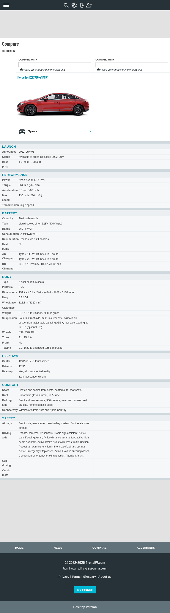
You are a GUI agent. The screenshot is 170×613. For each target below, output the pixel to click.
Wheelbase (9, 302)
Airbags (7, 423)
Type (5, 281)
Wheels (6, 332)
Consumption (10, 233)
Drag (5, 297)
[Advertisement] (85, 24)
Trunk (5, 337)
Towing (6, 347)
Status (6, 156)
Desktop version (85, 607)
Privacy (64, 576)
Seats (5, 390)
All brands (146, 547)
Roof (5, 395)
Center (6, 361)
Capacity (7, 218)
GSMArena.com (95, 568)
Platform (7, 287)
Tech (5, 223)
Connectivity (10, 410)
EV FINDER (85, 589)
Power (6, 179)
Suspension (9, 318)
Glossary (89, 576)
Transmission (10, 205)
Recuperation (10, 239)
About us (105, 576)
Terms (76, 576)
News (58, 547)
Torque (6, 185)
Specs (59, 131)
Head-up (7, 371)
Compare (99, 547)
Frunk (5, 342)
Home (19, 547)
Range (6, 228)
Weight (6, 312)
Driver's (7, 366)
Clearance (8, 307)
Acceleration (10, 190)
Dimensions (9, 292)
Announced (9, 151)
